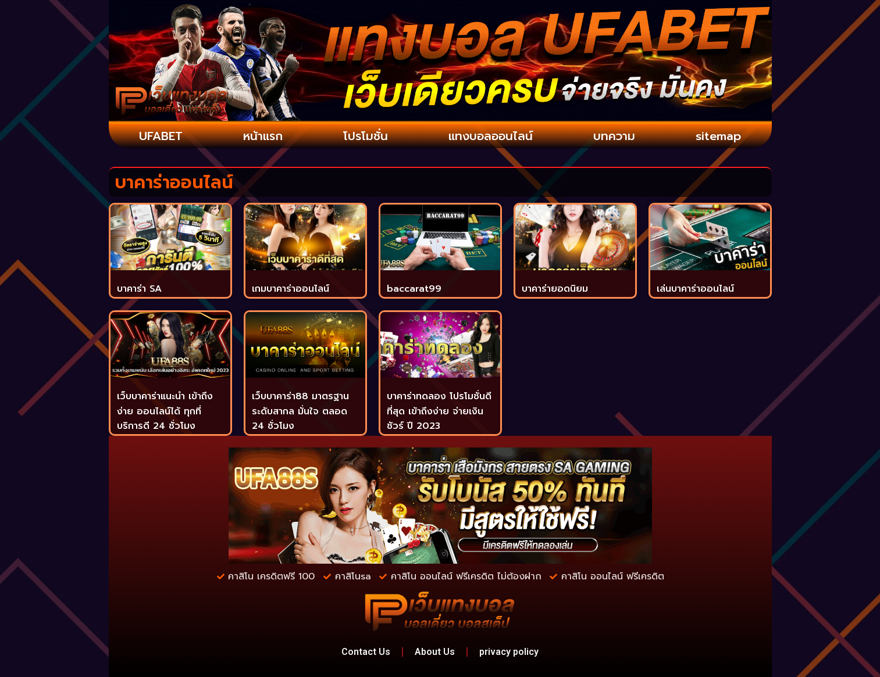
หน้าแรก (263, 136)
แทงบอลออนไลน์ (490, 136)
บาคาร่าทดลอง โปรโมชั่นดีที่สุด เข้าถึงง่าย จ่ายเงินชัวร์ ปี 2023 (439, 411)
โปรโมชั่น (365, 136)
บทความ (614, 136)
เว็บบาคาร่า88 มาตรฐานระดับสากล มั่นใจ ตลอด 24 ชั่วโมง (300, 411)
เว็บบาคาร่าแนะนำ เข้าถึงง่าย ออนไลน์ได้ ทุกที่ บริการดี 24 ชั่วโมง (165, 411)
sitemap (718, 136)
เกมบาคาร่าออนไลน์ (290, 289)
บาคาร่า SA (139, 289)
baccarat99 (414, 289)
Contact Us (365, 651)
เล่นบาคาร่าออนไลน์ (695, 289)
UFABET (161, 136)
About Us (435, 651)
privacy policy (509, 651)
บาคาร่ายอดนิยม (555, 289)
